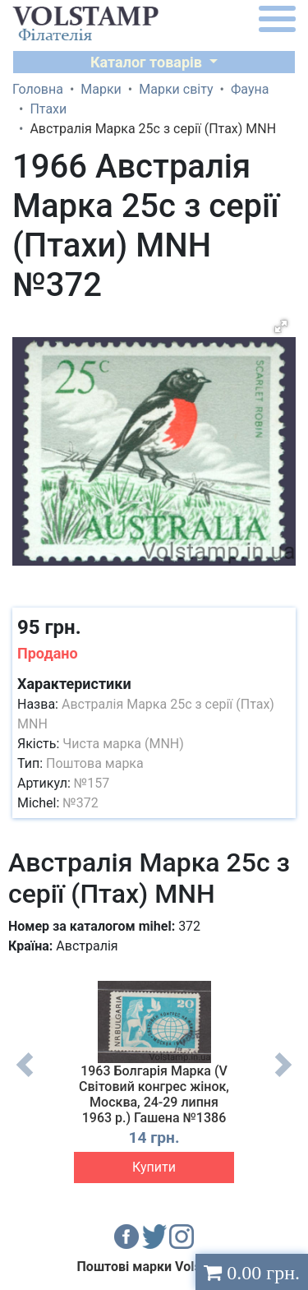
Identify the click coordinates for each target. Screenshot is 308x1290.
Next (283, 1077)
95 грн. (49, 627)
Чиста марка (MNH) (123, 743)
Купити (154, 1167)
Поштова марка (95, 763)
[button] (281, 326)
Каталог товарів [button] (148, 62)
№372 (80, 803)
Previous (24, 1077)
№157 (91, 783)
